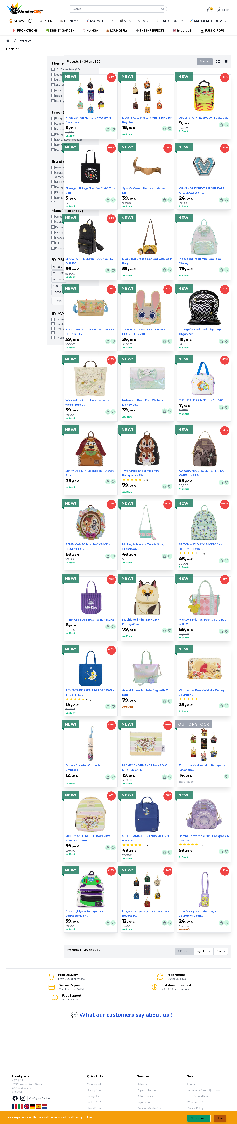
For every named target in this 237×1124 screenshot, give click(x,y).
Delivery (142, 1084)
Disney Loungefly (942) (28, 198)
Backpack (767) (23, 118)
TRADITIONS (170, 21)
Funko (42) (20, 248)
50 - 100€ (18, 279)
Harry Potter (94, 1108)
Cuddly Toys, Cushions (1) (29, 124)
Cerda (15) (20, 216)
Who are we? (195, 1102)
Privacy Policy (195, 1108)
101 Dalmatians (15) (26, 69)
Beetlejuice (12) (23, 101)
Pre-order (22, 328)
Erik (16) (19, 243)
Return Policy (145, 1096)
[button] (182, 30)
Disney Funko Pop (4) (27, 192)
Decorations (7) (23, 129)
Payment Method (147, 1090)
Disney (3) (20, 232)
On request (23, 333)
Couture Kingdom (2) (26, 222)
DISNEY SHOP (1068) (27, 182)
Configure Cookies (40, 1098)
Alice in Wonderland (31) (29, 80)
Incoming (22, 338)
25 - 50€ (17, 273)
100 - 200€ (19, 286)
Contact (191, 1084)
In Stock (21, 319)
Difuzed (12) (21, 227)
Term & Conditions (198, 1096)
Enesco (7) (20, 238)
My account (94, 1084)
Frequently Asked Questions (204, 1090)
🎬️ (134, 21)
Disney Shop (94, 1090)
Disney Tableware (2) (27, 150)
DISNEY (70, 21)
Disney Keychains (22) (27, 139)
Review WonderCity (149, 1108)
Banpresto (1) (22, 167)
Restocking (23, 324)
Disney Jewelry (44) (26, 134)
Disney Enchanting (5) (27, 187)
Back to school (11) (26, 90)
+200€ (16, 292)
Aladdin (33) (21, 74)
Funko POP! (94, 1102)
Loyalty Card (144, 1102)
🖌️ (208, 21)
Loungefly (93, 1096)
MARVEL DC (100, 21)
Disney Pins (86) (24, 145)
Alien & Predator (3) (26, 85)
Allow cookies (198, 1118)
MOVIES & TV (134, 21)
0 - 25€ (16, 267)
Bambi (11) (20, 96)
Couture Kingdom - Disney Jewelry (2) (30, 174)
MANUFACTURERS (208, 21)
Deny (220, 1118)
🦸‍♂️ (99, 21)
